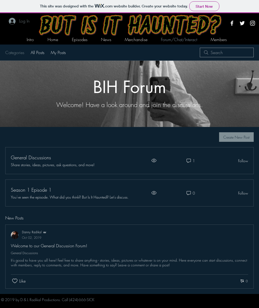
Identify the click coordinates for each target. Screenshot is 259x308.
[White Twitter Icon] (242, 23)
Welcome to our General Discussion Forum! (49, 246)
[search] (227, 52)
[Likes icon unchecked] (14, 281)
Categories (14, 52)
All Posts (37, 52)
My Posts (58, 52)
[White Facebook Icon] (232, 23)
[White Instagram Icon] (252, 23)
